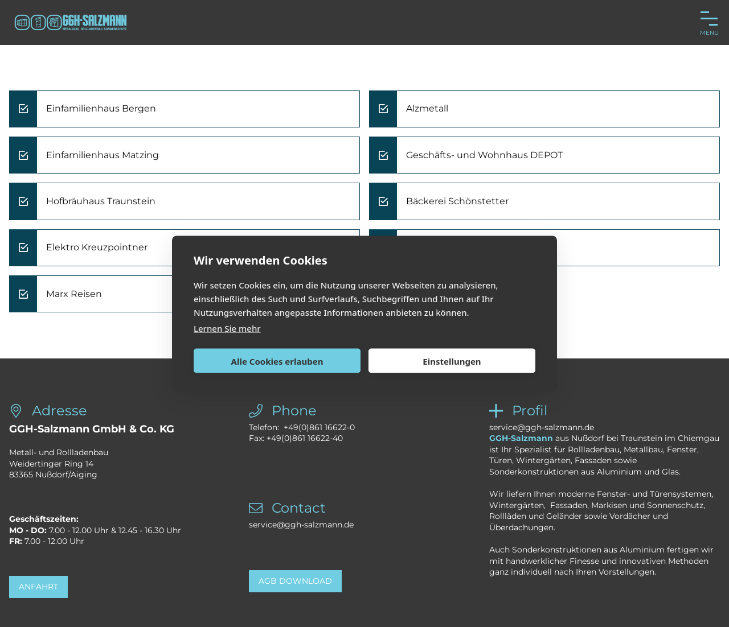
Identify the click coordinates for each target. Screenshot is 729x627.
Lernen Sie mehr (227, 328)
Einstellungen (452, 360)
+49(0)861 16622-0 (319, 427)
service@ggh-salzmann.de (301, 524)
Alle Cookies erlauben (277, 360)
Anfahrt (38, 586)
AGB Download (295, 581)
